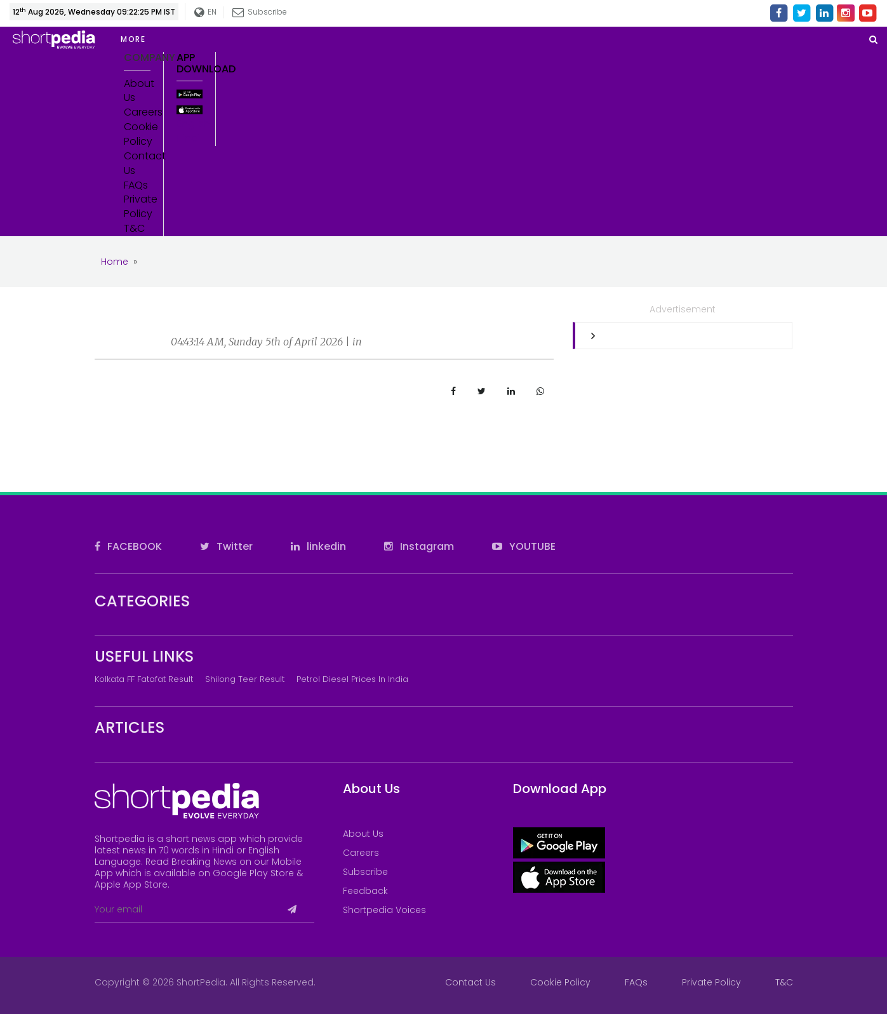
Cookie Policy (137, 134)
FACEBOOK (128, 546)
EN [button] (206, 12)
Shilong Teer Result (244, 679)
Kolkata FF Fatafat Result (144, 679)
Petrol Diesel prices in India (352, 679)
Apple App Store (131, 884)
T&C (134, 229)
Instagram (419, 546)
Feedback (365, 890)
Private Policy (137, 206)
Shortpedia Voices (384, 910)
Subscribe (260, 11)
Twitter (226, 546)
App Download (190, 63)
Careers (137, 112)
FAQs (136, 185)
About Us (137, 91)
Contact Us (137, 163)
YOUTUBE (524, 546)
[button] (216, 39)
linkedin (318, 546)
